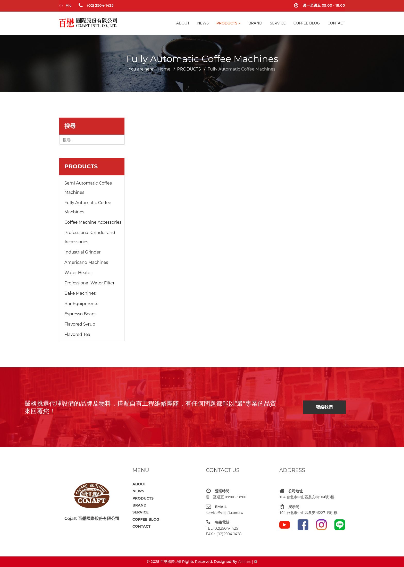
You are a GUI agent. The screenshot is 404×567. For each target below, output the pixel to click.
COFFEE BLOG (306, 23)
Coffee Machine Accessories (92, 222)
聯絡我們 (324, 407)
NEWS (203, 23)
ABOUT (182, 23)
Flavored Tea (77, 334)
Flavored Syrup (79, 324)
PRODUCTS (226, 23)
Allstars (244, 561)
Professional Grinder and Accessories (89, 237)
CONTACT (336, 23)
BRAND (255, 23)
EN (68, 5)
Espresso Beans (80, 313)
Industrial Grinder (82, 252)
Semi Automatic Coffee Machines (88, 188)
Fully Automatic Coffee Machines (87, 207)
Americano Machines (86, 262)
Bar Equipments (81, 303)
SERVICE (278, 23)
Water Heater (78, 272)
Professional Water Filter (89, 283)
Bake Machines (80, 293)
